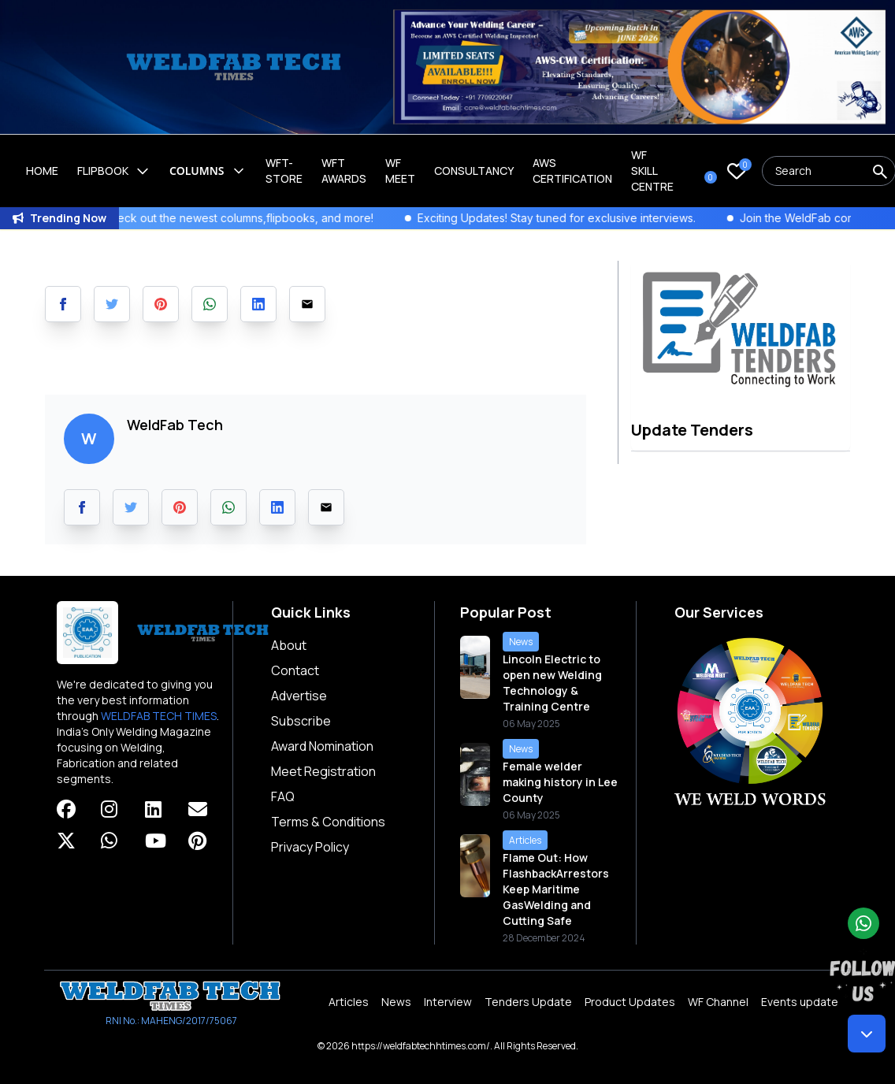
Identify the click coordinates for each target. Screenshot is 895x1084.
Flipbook (113, 171)
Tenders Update (528, 1001)
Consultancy (474, 170)
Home (42, 170)
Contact (295, 670)
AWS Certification (572, 170)
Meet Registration (323, 771)
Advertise (299, 695)
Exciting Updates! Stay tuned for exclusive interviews (577, 218)
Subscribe (301, 720)
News (396, 1001)
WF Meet (400, 170)
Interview (448, 1001)
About (288, 645)
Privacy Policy (310, 847)
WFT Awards (343, 170)
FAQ (283, 796)
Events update (799, 1001)
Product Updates (630, 1001)
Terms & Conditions (328, 821)
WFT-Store (284, 170)
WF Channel (718, 1001)
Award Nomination (322, 746)
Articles (349, 1001)
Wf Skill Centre (652, 170)
